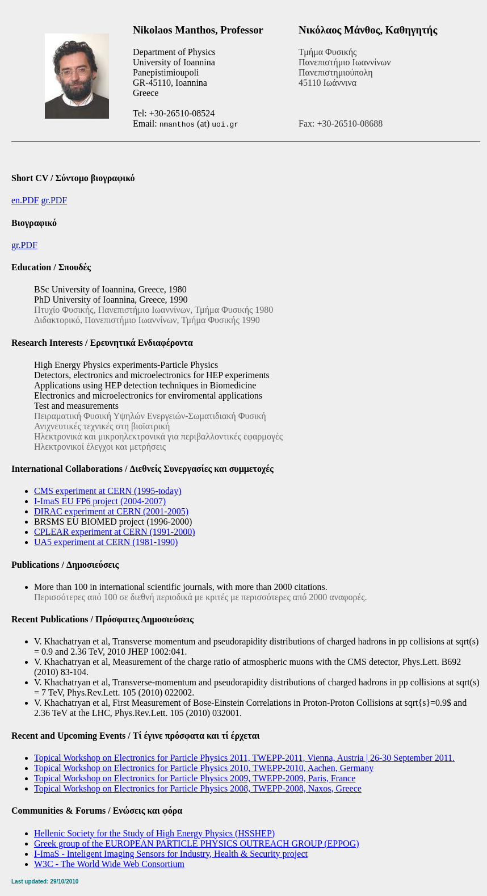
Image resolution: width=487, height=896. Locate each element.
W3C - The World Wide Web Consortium (109, 864)
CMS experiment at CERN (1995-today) (108, 491)
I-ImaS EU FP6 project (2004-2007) (100, 501)
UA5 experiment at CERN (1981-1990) (106, 542)
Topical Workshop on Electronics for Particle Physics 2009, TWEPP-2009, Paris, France (194, 778)
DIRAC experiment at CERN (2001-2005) (111, 511)
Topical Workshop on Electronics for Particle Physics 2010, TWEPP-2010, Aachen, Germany (203, 768)
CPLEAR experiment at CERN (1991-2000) (114, 532)
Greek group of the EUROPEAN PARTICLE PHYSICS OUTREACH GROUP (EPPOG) (196, 843)
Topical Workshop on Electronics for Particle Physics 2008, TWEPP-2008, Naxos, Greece (198, 788)
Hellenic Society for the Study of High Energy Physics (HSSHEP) (154, 833)
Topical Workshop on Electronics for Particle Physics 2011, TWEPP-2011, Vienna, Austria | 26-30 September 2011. (244, 758)
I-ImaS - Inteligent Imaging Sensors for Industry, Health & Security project (171, 854)
